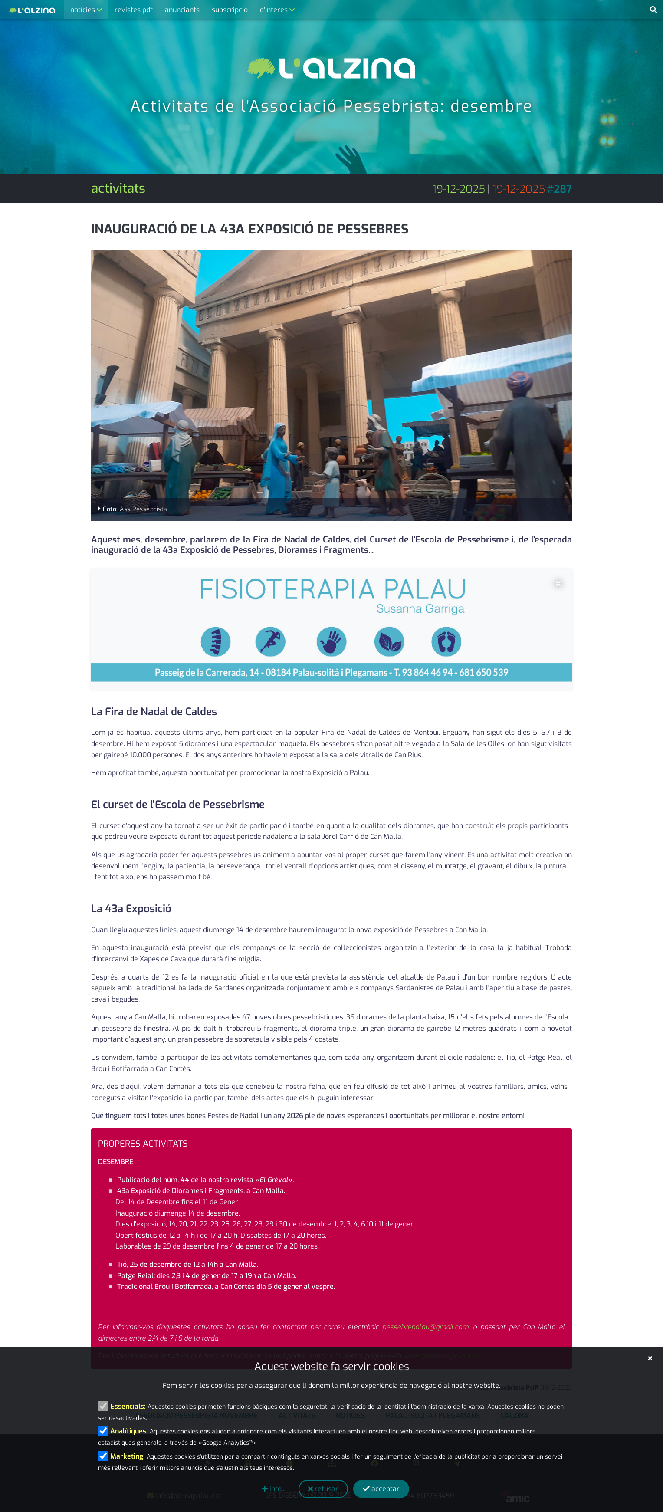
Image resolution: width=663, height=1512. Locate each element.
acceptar (381, 1488)
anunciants (182, 9)
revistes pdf (134, 9)
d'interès (274, 9)
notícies (83, 9)
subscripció (230, 9)
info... (274, 1488)
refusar (323, 1488)
